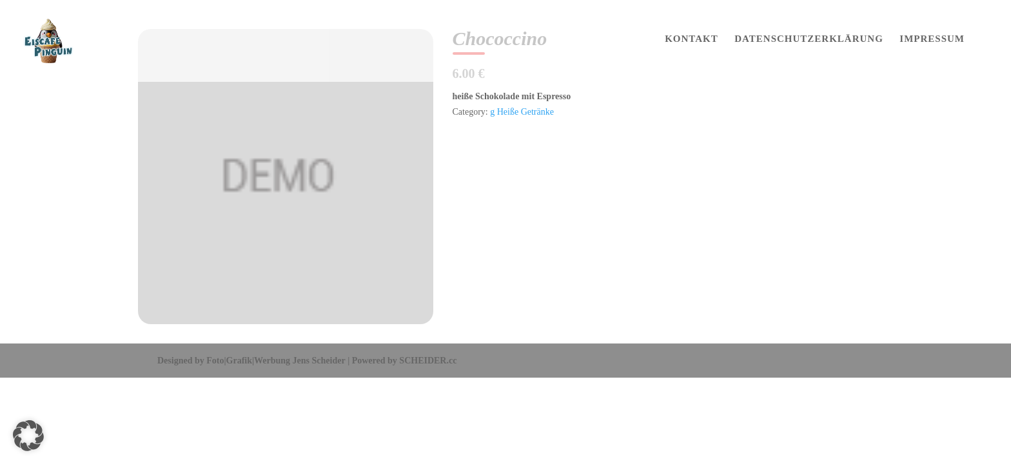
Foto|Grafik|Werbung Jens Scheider (275, 360)
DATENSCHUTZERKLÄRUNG (808, 39)
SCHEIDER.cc (427, 360)
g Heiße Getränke (522, 112)
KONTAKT (691, 39)
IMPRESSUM (932, 39)
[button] (28, 435)
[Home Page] (61, 40)
